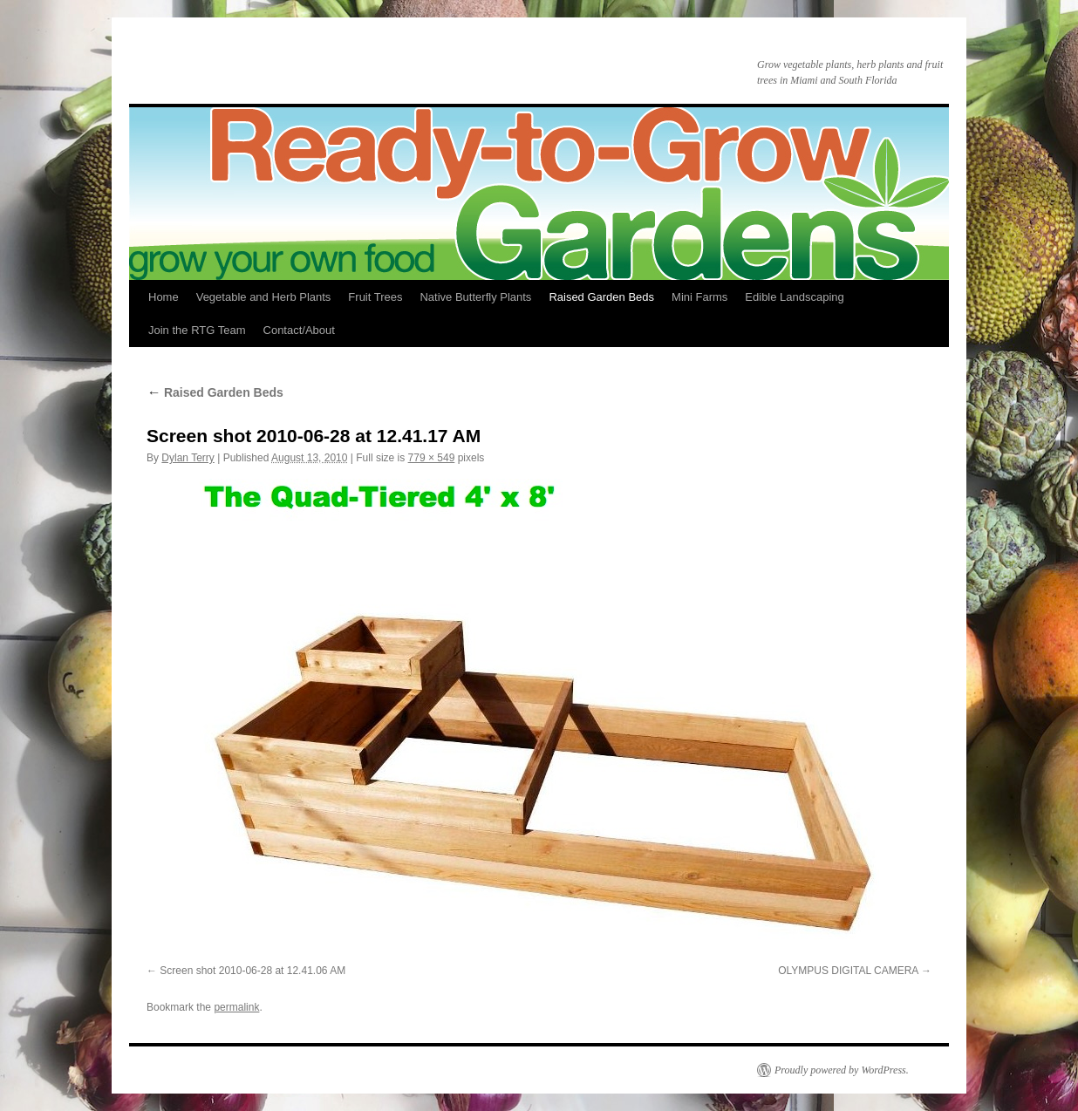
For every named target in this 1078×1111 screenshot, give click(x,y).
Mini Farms (699, 296)
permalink (236, 1007)
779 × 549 (431, 458)
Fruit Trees (375, 296)
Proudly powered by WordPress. (841, 1070)
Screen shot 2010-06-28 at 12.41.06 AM (252, 970)
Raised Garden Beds (601, 296)
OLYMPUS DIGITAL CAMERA (848, 970)
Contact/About (299, 330)
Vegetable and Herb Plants (263, 296)
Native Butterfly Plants (475, 296)
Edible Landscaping (794, 296)
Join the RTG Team (197, 330)
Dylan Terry (187, 458)
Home (163, 296)
